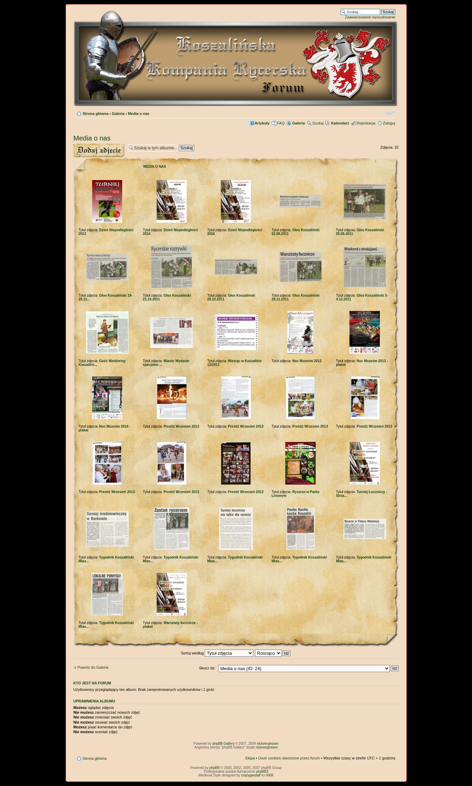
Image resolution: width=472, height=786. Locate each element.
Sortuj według (217, 653)
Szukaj (318, 123)
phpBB (214, 768)
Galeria (118, 114)
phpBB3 (262, 771)
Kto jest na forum (92, 683)
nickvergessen (267, 743)
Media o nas (138, 114)
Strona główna (96, 114)
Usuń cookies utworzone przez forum (289, 758)
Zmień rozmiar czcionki (390, 112)
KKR (269, 775)
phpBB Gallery (223, 743)
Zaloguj (389, 123)
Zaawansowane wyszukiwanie (370, 17)
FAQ (281, 123)
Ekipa (250, 758)
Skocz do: (207, 668)
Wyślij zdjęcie (99, 151)
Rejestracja (366, 123)
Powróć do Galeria (93, 667)
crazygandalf (251, 775)
